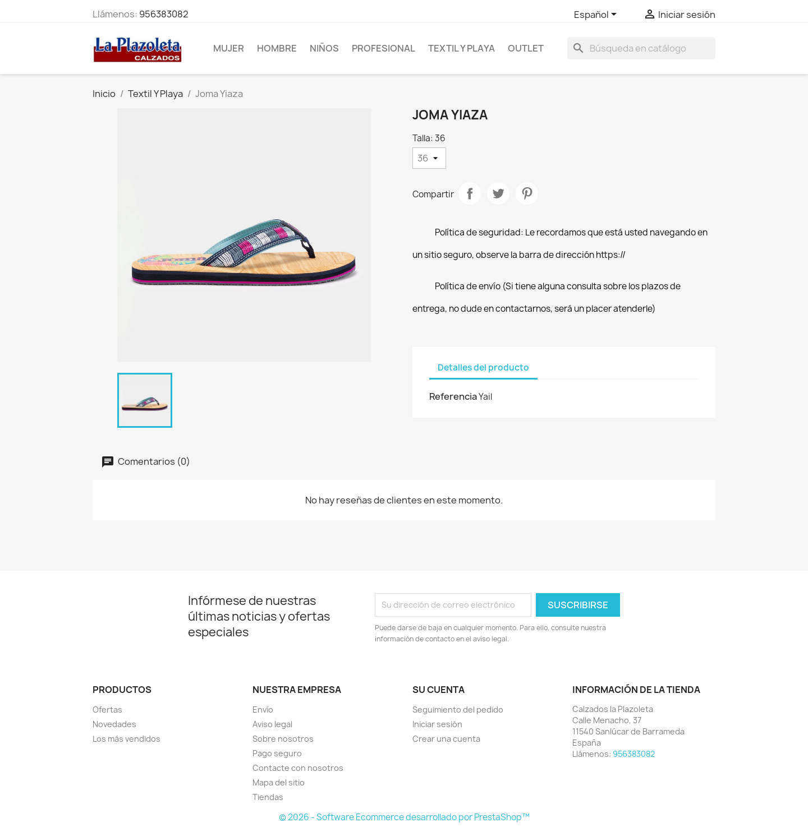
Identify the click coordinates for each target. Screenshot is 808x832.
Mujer (228, 48)
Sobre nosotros (283, 738)
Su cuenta (438, 689)
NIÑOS (324, 48)
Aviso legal (272, 724)
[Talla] (429, 158)
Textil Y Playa (461, 48)
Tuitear (498, 193)
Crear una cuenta (446, 738)
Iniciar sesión (437, 724)
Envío (262, 709)
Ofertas (107, 709)
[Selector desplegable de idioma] (597, 15)
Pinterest (527, 193)
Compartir (469, 193)
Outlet (526, 48)
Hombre (277, 48)
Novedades (114, 724)
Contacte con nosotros (297, 767)
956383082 (164, 14)
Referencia (453, 396)
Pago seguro (277, 753)
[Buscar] (641, 48)
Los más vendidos (126, 738)
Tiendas (267, 797)
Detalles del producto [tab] (483, 367)
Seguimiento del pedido (457, 709)
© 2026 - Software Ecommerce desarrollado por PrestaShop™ (404, 817)
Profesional (383, 48)
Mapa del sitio (278, 782)
